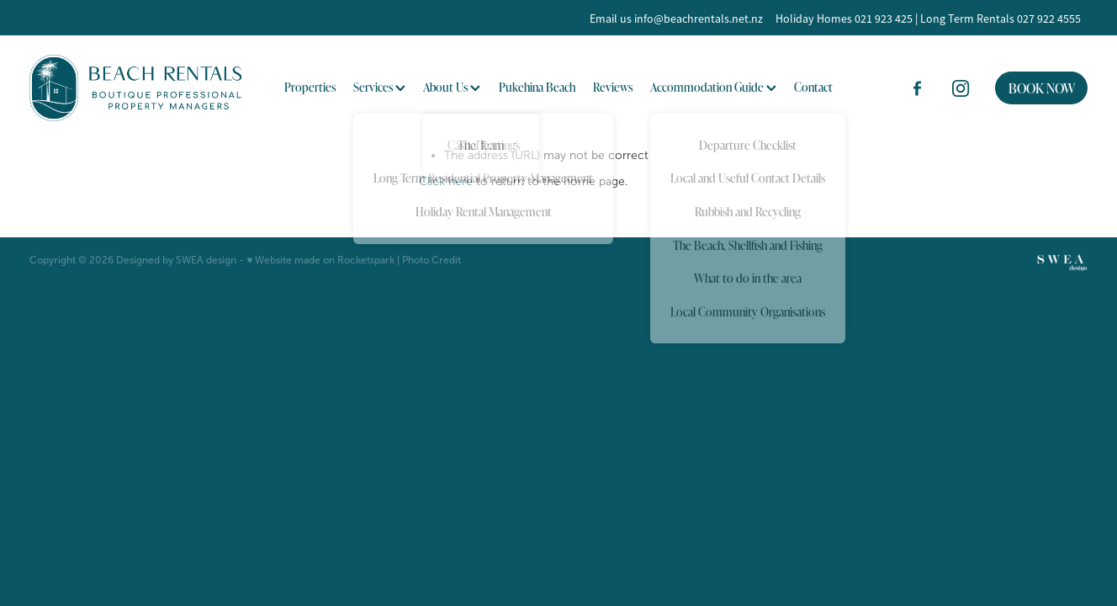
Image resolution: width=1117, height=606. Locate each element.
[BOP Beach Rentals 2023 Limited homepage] (135, 88)
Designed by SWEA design (176, 260)
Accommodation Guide (713, 87)
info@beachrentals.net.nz (698, 18)
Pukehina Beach (537, 87)
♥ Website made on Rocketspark (320, 260)
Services (379, 87)
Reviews (613, 87)
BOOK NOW (1041, 88)
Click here (446, 181)
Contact (813, 87)
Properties (310, 87)
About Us (451, 87)
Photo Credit (431, 260)
